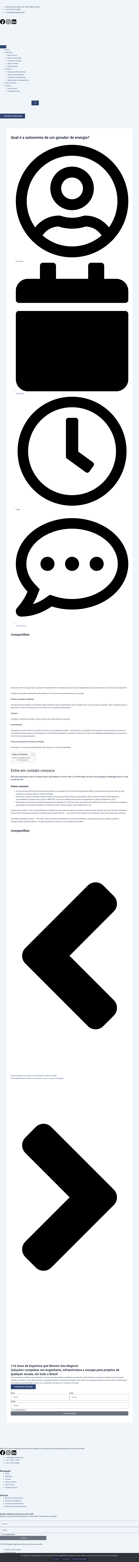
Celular (13, 1402)
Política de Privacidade (34, 1410)
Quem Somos (13, 55)
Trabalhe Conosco (14, 91)
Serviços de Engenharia (16, 75)
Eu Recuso (65, 1559)
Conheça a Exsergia (15, 61)
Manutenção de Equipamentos (19, 80)
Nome (13, 1394)
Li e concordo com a (27, 1410)
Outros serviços (24, 760)
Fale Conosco (13, 88)
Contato (8, 86)
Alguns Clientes (13, 63)
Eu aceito (56, 1559)
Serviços (8, 69)
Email (71, 1394)
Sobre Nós (9, 52)
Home (7, 50)
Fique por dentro (11, 83)
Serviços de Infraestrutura (17, 72)
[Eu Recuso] (136, 1557)
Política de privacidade (79, 1559)
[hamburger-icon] (3, 46)
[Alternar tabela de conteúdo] (31, 755)
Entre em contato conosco (22, 758)
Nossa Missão (13, 66)
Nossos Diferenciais (15, 58)
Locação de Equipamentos (17, 77)
